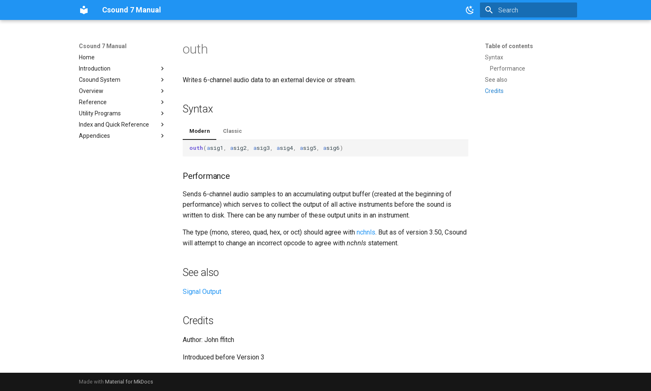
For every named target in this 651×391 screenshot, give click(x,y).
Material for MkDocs (129, 382)
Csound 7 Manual (103, 46)
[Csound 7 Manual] (84, 10)
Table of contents (509, 46)
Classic (232, 131)
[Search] (528, 9)
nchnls (366, 232)
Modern (199, 131)
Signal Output (202, 292)
